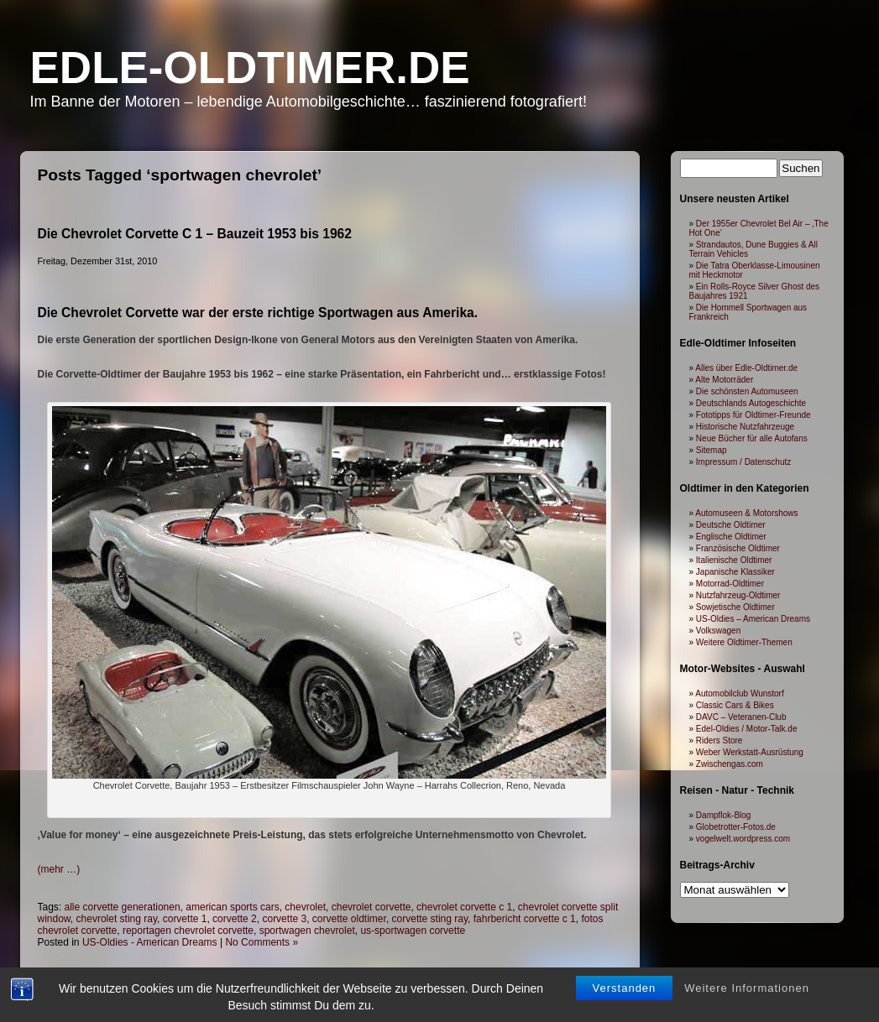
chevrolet (305, 907)
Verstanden (625, 988)
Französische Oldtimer (738, 548)
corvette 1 (185, 919)
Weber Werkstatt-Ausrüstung (749, 752)
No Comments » (261, 942)
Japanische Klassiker (735, 571)
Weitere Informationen (746, 988)
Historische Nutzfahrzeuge (745, 426)
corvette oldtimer (349, 919)
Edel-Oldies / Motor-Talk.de (747, 728)
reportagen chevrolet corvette (188, 930)
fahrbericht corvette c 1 (525, 919)
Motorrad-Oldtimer (730, 583)
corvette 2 (234, 919)
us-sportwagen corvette (412, 930)
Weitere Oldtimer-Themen (744, 642)
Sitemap (711, 450)
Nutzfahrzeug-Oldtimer (738, 595)
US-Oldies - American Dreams (149, 942)
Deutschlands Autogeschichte (751, 403)
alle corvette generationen (123, 907)
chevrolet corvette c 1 (464, 907)
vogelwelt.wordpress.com (743, 838)
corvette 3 (284, 919)
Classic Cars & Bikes (735, 705)
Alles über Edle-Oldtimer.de (746, 368)
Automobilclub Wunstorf (739, 693)
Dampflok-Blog (723, 815)
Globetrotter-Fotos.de (736, 827)
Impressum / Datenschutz (743, 462)
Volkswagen (718, 630)
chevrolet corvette (371, 907)
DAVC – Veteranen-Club (741, 717)
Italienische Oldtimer (734, 560)
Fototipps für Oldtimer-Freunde (753, 415)
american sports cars (232, 907)
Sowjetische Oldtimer (735, 607)
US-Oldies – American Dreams (753, 618)
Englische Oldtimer (731, 536)
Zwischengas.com (729, 764)
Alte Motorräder (724, 379)
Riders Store (719, 740)
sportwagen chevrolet (307, 930)
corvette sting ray (430, 919)
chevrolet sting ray (117, 919)
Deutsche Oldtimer (731, 524)
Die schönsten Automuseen (747, 391)
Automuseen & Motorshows (746, 513)
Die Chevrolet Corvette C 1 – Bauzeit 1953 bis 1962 (195, 234)
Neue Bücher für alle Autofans (752, 438)
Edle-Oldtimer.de (250, 67)
